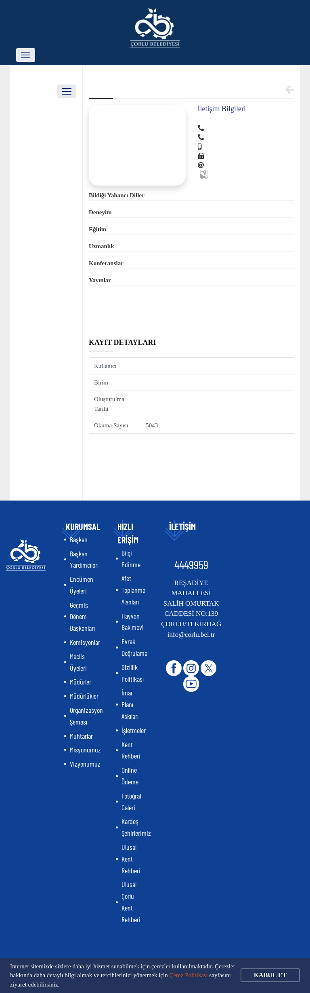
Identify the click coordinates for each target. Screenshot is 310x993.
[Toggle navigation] (25, 55)
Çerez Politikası (188, 975)
